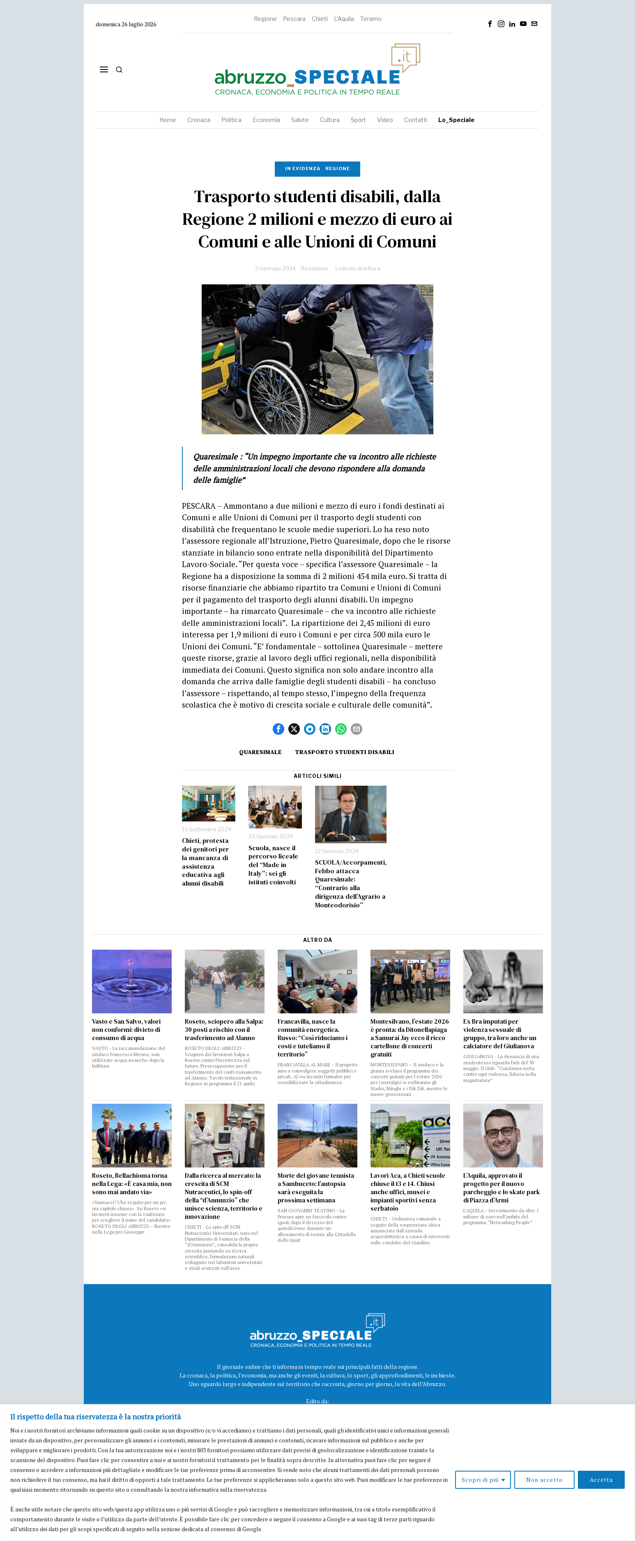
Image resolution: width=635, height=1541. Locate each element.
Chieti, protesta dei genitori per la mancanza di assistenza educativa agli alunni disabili (205, 862)
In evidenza (302, 168)
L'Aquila (344, 18)
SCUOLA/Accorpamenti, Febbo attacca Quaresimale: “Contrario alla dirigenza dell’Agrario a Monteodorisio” (351, 883)
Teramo (371, 18)
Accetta (601, 1479)
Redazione (314, 268)
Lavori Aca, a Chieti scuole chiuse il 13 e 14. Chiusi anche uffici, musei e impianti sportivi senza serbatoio (407, 1192)
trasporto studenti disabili (344, 752)
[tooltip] (490, 24)
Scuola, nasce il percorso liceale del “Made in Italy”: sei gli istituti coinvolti (273, 865)
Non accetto (544, 1479)
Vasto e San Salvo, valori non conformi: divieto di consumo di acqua (126, 1029)
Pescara (294, 18)
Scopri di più (480, 1479)
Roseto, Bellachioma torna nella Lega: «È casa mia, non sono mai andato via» (132, 1184)
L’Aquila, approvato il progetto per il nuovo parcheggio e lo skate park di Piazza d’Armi (501, 1188)
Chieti (319, 18)
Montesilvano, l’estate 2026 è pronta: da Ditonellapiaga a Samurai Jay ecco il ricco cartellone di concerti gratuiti (409, 1038)
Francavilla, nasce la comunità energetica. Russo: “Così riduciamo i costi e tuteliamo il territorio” (312, 1038)
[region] (317, 1472)
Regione (265, 18)
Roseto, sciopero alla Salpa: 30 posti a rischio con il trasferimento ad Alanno (224, 1029)
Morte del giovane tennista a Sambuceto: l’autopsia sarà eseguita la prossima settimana (316, 1188)
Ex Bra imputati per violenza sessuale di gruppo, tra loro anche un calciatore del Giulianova (499, 1033)
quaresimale (260, 752)
